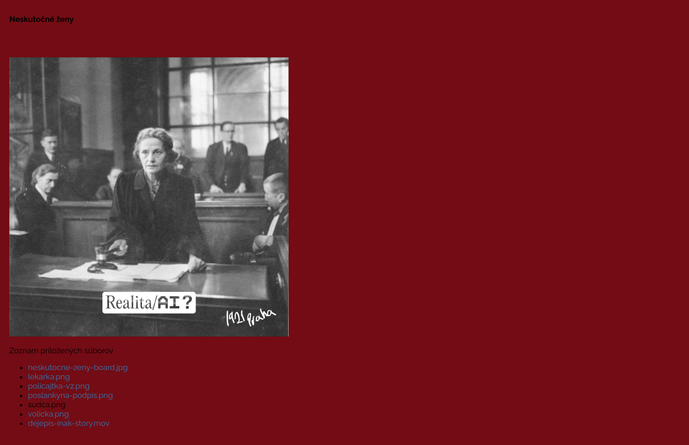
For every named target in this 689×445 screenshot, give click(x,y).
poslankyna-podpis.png (70, 395)
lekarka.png (49, 376)
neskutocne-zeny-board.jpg (78, 367)
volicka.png (48, 413)
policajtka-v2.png (59, 386)
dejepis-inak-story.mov (68, 423)
